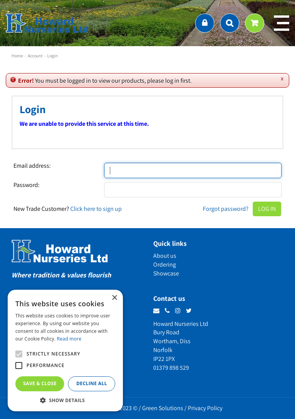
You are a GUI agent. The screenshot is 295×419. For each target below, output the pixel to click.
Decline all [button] (91, 383)
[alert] (65, 350)
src (229, 23)
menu (281, 23)
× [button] (114, 298)
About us (164, 256)
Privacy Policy (205, 408)
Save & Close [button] (39, 383)
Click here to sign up (96, 209)
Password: (26, 185)
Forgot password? (226, 209)
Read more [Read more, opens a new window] (69, 339)
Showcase (166, 273)
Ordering (164, 264)
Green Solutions (162, 408)
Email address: (32, 166)
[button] (65, 400)
